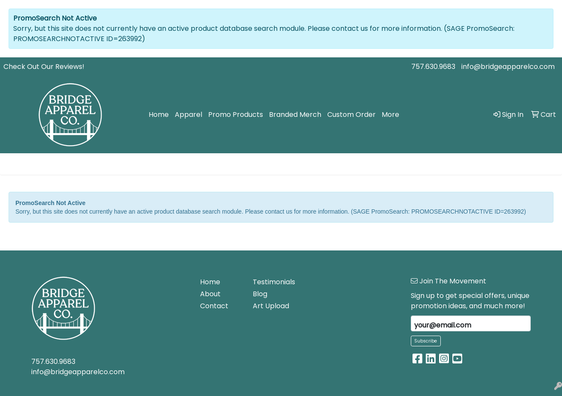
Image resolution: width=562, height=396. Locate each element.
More (390, 114)
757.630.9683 (433, 66)
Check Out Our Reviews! (43, 66)
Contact (214, 306)
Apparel (188, 114)
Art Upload (271, 306)
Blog (260, 294)
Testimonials (274, 282)
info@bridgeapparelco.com (508, 66)
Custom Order (351, 114)
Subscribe (425, 341)
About (210, 294)
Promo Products (235, 114)
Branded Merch (295, 114)
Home (159, 114)
